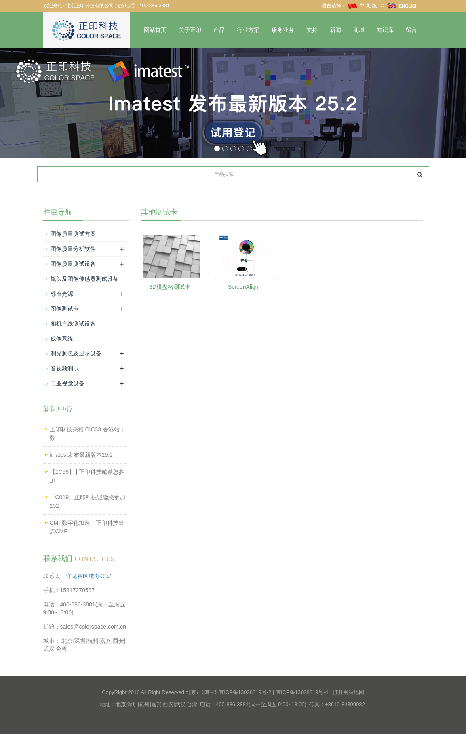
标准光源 (62, 293)
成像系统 (62, 338)
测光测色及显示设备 (76, 353)
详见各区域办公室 (88, 576)
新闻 (335, 30)
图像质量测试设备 (73, 264)
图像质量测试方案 (73, 234)
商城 (359, 30)
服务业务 (283, 30)
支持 (312, 30)
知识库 (385, 30)
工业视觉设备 (67, 383)
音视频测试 (65, 368)
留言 (411, 30)
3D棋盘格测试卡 (169, 287)
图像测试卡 (65, 308)
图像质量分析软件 (73, 249)
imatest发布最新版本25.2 (81, 455)
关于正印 (190, 30)
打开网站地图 (348, 692)
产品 (219, 30)
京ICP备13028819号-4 (302, 692)
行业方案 (248, 30)
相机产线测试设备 (73, 323)
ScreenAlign (243, 287)
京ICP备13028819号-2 (245, 692)
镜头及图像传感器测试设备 (84, 279)
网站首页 (155, 30)
